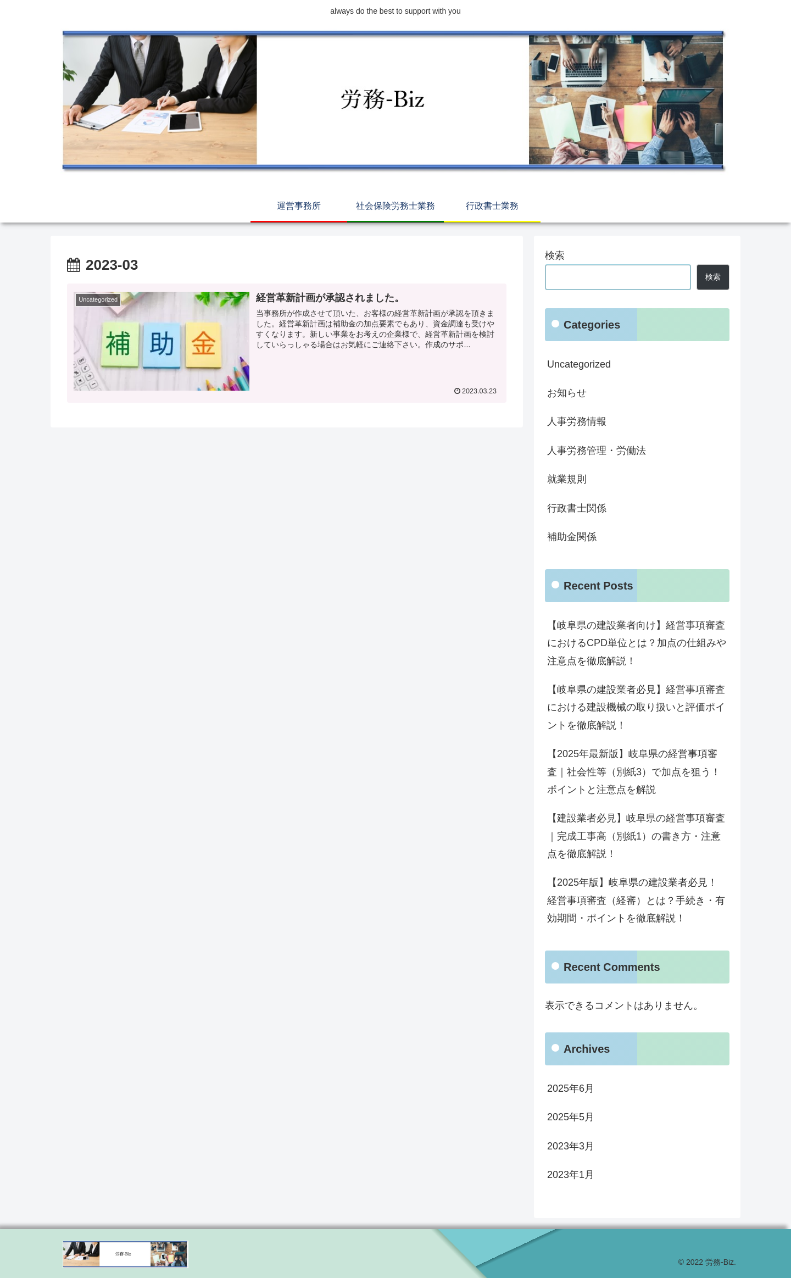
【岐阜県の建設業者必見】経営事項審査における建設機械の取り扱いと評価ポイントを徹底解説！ (636, 707)
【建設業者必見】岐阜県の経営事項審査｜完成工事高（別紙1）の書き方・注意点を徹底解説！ (636, 836)
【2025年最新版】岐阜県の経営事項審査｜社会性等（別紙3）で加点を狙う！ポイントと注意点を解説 (634, 771)
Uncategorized (579, 364)
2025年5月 (570, 1117)
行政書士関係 (576, 508)
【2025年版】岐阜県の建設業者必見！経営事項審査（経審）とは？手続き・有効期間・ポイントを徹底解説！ (636, 900)
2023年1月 (570, 1174)
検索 (555, 255)
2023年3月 (570, 1146)
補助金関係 (572, 536)
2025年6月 (570, 1088)
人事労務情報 (576, 421)
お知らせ (567, 392)
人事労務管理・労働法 (596, 450)
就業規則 (567, 479)
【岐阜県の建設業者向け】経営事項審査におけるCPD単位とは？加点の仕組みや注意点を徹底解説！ (636, 643)
